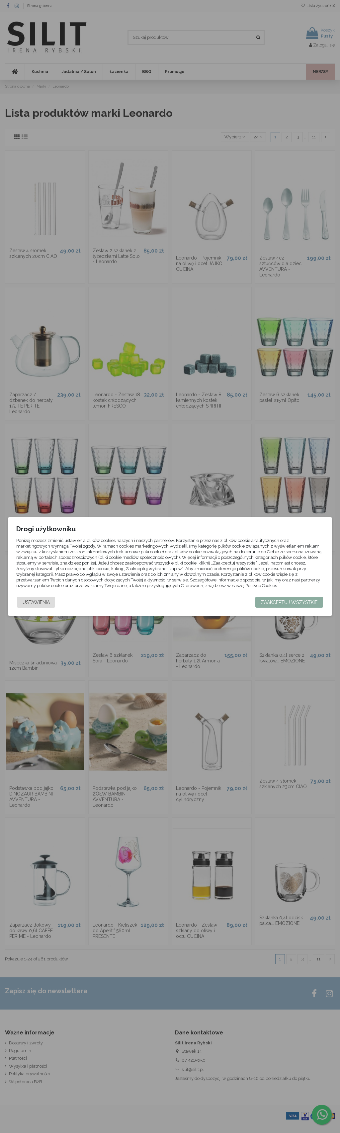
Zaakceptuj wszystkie (289, 602)
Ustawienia (35, 602)
